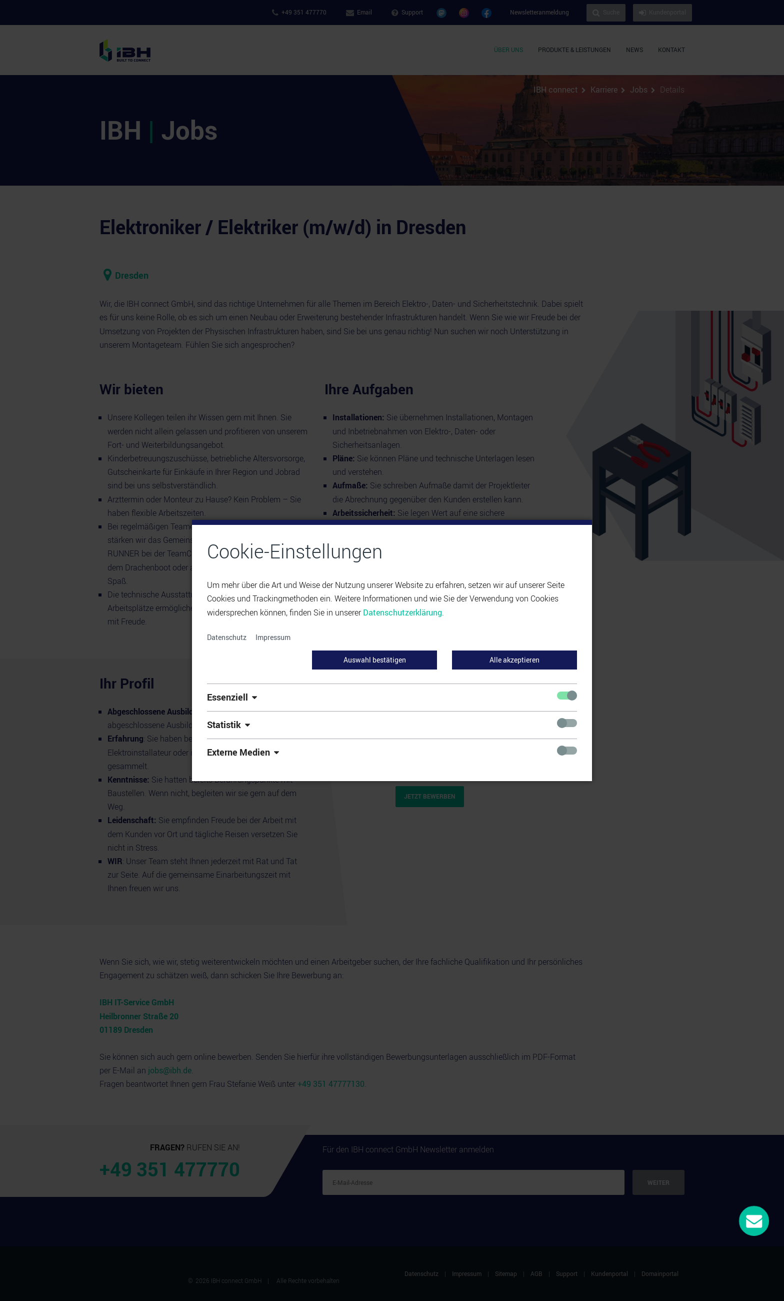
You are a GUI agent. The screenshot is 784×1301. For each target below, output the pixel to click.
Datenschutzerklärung (402, 612)
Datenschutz (226, 637)
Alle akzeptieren (515, 660)
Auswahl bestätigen (375, 660)
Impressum (273, 637)
